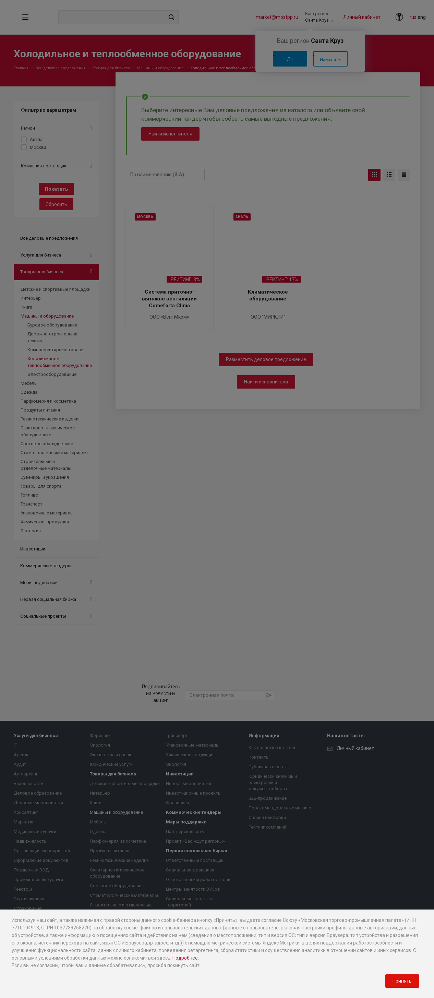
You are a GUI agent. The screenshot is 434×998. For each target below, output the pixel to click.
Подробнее (185, 958)
